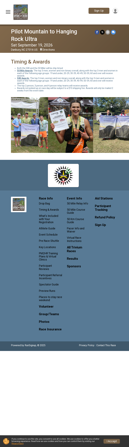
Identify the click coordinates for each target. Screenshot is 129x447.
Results (72, 259)
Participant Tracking (103, 208)
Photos (44, 322)
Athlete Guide (47, 228)
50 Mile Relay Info (77, 203)
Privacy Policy (86, 345)
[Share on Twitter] (102, 32)
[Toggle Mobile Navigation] (8, 12)
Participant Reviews (45, 267)
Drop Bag (44, 203)
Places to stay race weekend (50, 299)
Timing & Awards (49, 209)
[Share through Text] (113, 32)
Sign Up (99, 10)
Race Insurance (50, 329)
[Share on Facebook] (97, 32)
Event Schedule (48, 234)
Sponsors (74, 266)
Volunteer (46, 306)
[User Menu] (115, 11)
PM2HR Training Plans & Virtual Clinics (48, 256)
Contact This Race (106, 345)
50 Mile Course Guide (76, 211)
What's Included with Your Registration (48, 219)
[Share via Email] (108, 32)
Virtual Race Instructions (74, 239)
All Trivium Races (74, 249)
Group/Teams (49, 314)
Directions (48, 49)
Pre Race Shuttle (49, 240)
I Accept (112, 441)
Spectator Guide (49, 284)
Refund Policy (105, 217)
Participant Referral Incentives (50, 277)
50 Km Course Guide (75, 221)
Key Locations (47, 247)
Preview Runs (47, 290)
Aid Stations (104, 198)
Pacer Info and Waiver (75, 230)
